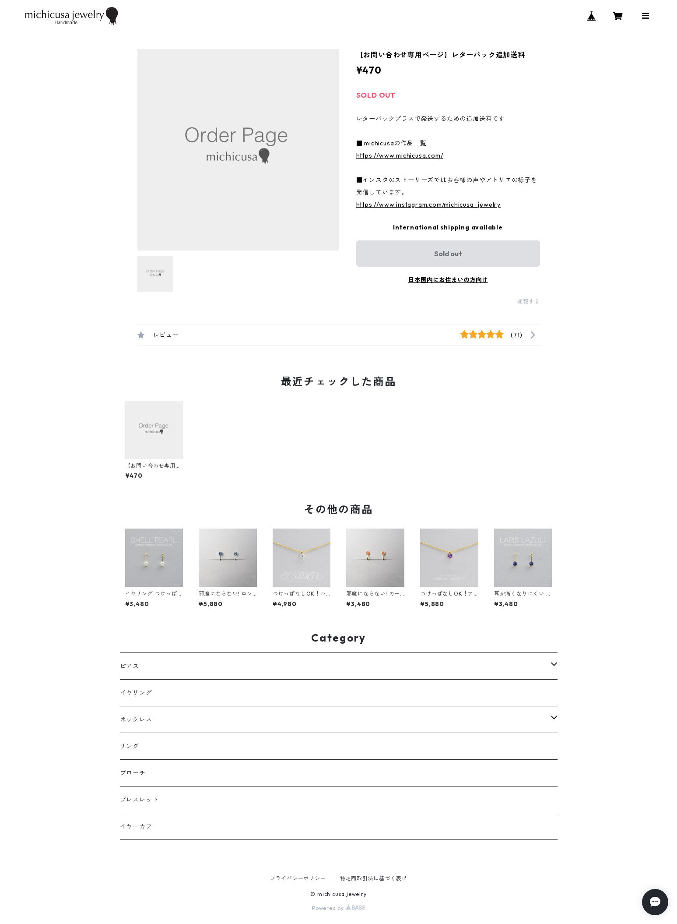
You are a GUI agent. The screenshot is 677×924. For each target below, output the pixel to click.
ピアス (129, 666)
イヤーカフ (136, 826)
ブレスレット (139, 800)
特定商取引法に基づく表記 (373, 878)
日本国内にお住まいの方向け (448, 280)
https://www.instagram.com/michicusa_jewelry (428, 204)
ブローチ (133, 773)
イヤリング (136, 693)
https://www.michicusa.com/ (399, 155)
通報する (528, 301)
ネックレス (136, 719)
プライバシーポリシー (298, 878)
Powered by (338, 908)
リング (129, 746)
